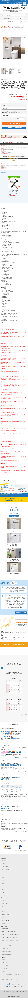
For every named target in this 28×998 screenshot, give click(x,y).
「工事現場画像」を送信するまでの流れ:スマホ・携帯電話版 (14, 977)
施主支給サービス (5, 914)
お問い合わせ (4, 923)
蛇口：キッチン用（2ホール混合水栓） (10, 937)
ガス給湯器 (4, 860)
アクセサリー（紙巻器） (7, 945)
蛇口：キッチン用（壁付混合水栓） (9, 931)
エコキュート (4, 863)
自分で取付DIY (5, 928)
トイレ (3, 880)
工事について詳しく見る (22, 771)
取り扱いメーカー (5, 920)
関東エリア (11, 986)
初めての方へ (4, 962)
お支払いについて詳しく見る (21, 757)
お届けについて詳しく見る (22, 800)
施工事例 (3, 906)
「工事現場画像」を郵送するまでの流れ (10, 979)
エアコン (3, 886)
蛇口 (3, 892)
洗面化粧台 (4, 877)
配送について (4, 971)
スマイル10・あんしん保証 (7, 909)
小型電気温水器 (5, 866)
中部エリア (22, 986)
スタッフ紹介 (14, 988)
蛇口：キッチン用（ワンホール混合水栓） (10, 934)
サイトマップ (4, 991)
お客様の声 (4, 917)
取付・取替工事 (5, 903)
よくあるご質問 (5, 965)
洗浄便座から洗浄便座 (6, 951)
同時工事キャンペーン (6, 911)
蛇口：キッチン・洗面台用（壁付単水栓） (10, 940)
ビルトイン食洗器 (5, 869)
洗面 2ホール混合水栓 (6, 943)
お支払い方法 (4, 968)
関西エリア (16, 986)
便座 (3, 883)
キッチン (3, 874)
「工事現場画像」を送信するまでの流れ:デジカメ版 (12, 974)
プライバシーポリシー (11, 991)
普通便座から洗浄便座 (6, 954)
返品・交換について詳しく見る (21, 831)
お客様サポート (5, 900)
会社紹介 (6, 986)
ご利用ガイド (4, 959)
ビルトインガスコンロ (6, 872)
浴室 (3, 889)
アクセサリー (4, 895)
